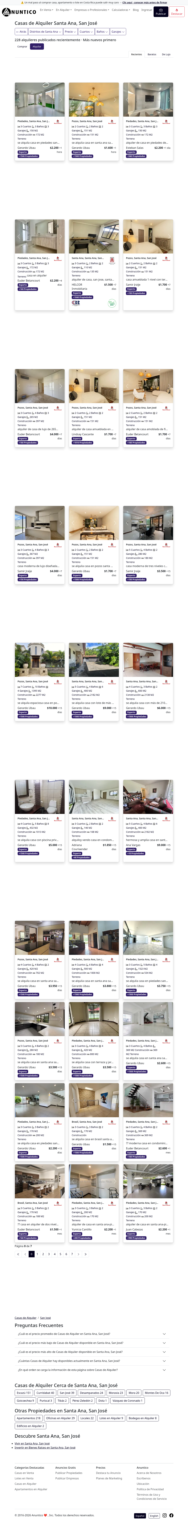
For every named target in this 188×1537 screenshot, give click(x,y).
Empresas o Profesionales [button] (90, 10)
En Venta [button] (45, 10)
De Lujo (166, 54)
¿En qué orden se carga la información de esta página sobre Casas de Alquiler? (68, 1370)
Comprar (22, 46)
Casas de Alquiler (26, 1318)
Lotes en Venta (24, 1478)
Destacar (176, 12)
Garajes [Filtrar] (118, 31)
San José (45, 1318)
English (154, 1515)
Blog (136, 10)
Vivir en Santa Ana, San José (32, 1443)
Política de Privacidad (150, 1489)
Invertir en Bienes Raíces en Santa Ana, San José (45, 1447)
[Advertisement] (94, 69)
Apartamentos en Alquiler (31, 1489)
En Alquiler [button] (63, 10)
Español (140, 1515)
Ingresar (146, 10)
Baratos (152, 54)
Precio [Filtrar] (70, 31)
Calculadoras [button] (120, 10)
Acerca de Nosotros (149, 1473)
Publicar (161, 12)
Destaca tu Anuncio (108, 1473)
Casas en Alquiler (26, 1484)
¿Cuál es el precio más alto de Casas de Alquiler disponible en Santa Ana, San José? (70, 1352)
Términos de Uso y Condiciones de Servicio (152, 1497)
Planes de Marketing (109, 1478)
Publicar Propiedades (68, 1473)
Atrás (21, 31)
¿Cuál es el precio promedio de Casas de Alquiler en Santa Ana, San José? (64, 1334)
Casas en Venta (24, 1473)
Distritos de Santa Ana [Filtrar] (45, 31)
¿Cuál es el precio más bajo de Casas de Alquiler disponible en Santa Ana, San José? (70, 1343)
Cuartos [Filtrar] (86, 31)
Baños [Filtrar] (102, 31)
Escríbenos (144, 1478)
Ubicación (143, 1484)
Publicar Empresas (67, 1478)
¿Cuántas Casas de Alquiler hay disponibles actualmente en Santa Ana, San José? (69, 1361)
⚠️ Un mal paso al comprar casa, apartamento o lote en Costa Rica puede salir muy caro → (94, 2)
